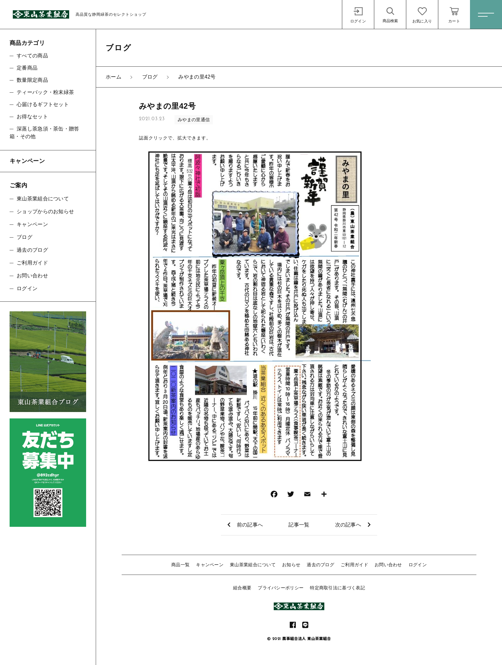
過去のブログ (320, 564)
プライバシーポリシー (281, 587)
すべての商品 (32, 55)
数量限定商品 (32, 80)
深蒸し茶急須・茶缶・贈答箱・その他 (44, 132)
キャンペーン (209, 564)
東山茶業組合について (253, 564)
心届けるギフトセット (43, 104)
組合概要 (242, 587)
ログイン (418, 564)
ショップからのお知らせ (45, 211)
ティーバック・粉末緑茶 (45, 92)
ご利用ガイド (354, 564)
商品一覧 (180, 564)
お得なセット (32, 116)
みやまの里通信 (194, 119)
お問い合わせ (388, 564)
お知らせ (291, 564)
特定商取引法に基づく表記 (337, 587)
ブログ (24, 237)
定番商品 (27, 68)
